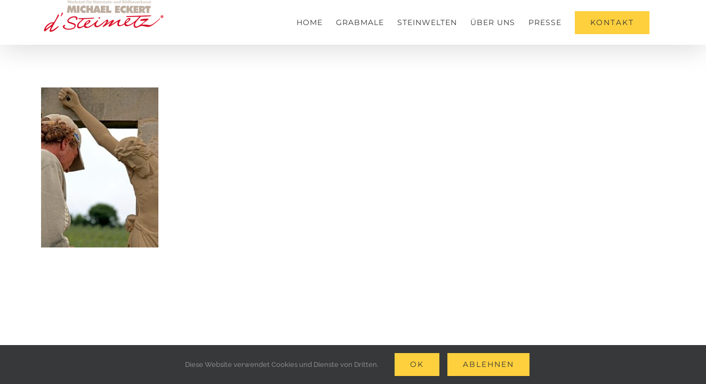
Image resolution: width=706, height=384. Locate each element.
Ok (417, 364)
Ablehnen (488, 364)
